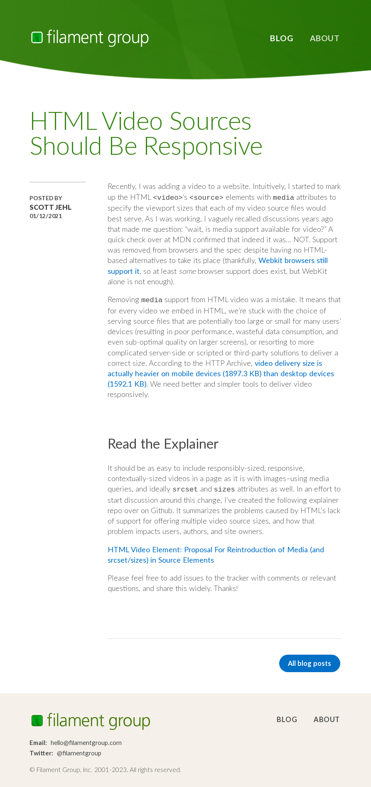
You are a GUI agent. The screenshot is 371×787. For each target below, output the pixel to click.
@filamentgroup (79, 751)
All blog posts (309, 661)
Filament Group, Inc (89, 38)
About (325, 38)
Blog (281, 38)
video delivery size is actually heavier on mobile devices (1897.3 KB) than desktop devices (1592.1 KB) (221, 372)
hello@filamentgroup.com (86, 740)
